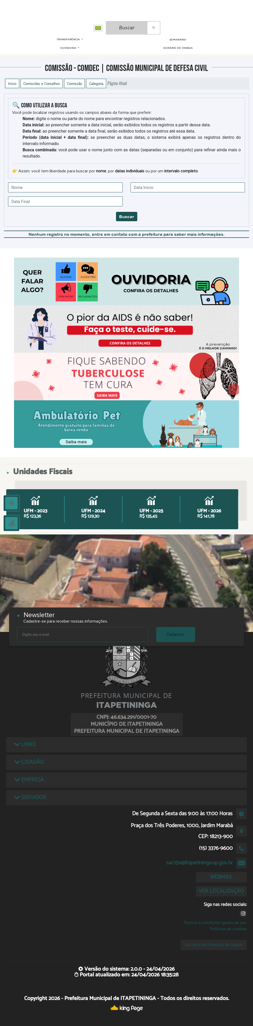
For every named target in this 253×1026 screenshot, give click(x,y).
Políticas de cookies (228, 928)
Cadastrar (176, 634)
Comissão (74, 83)
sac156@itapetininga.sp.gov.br (199, 862)
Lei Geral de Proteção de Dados (214, 944)
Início (12, 83)
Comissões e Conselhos (41, 83)
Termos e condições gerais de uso (215, 922)
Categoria (96, 83)
